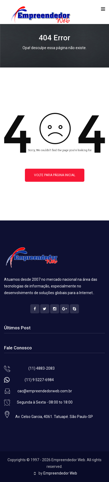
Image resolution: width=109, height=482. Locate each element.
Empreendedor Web (60, 473)
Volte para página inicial (54, 175)
